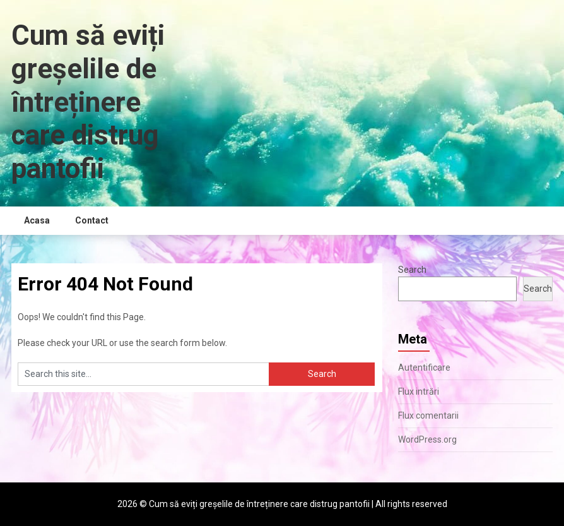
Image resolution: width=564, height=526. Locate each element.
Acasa (37, 220)
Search (412, 270)
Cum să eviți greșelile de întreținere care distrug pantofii (88, 102)
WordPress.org (427, 439)
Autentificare (424, 367)
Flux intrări (418, 391)
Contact (92, 220)
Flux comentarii (428, 415)
